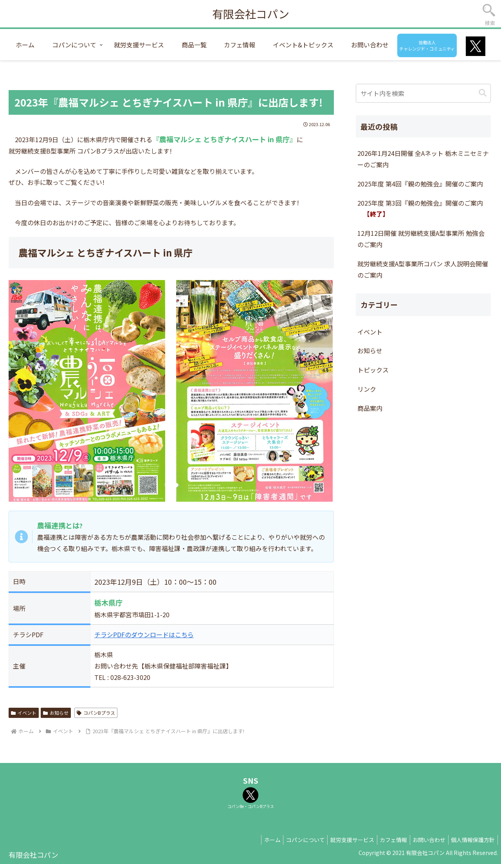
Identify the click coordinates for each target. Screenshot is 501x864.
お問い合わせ (425, 840)
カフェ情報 (386, 840)
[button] (483, 93)
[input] (423, 93)
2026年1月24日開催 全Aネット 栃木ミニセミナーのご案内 (423, 158)
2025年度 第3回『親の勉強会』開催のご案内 (420, 208)
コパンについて (293, 840)
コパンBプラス (96, 712)
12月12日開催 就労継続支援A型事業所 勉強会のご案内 (421, 238)
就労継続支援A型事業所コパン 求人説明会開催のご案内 (422, 269)
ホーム (257, 840)
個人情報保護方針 (472, 840)
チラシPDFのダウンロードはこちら (144, 634)
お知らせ (55, 712)
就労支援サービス (343, 840)
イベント (23, 712)
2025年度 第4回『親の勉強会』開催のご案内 (420, 183)
